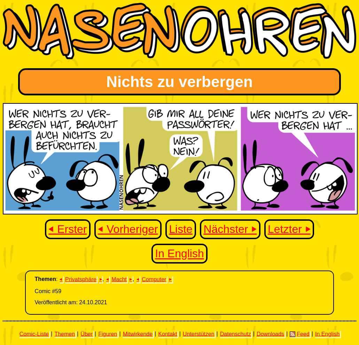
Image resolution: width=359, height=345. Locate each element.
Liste (181, 229)
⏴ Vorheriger (128, 229)
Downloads (270, 334)
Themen (64, 334)
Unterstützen (198, 334)
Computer (154, 279)
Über (86, 334)
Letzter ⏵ (289, 229)
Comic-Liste (34, 334)
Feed (299, 334)
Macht (119, 279)
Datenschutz (235, 334)
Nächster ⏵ (230, 229)
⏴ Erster (67, 229)
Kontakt (167, 334)
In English (179, 254)
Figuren (107, 334)
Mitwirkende (138, 334)
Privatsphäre (80, 279)
